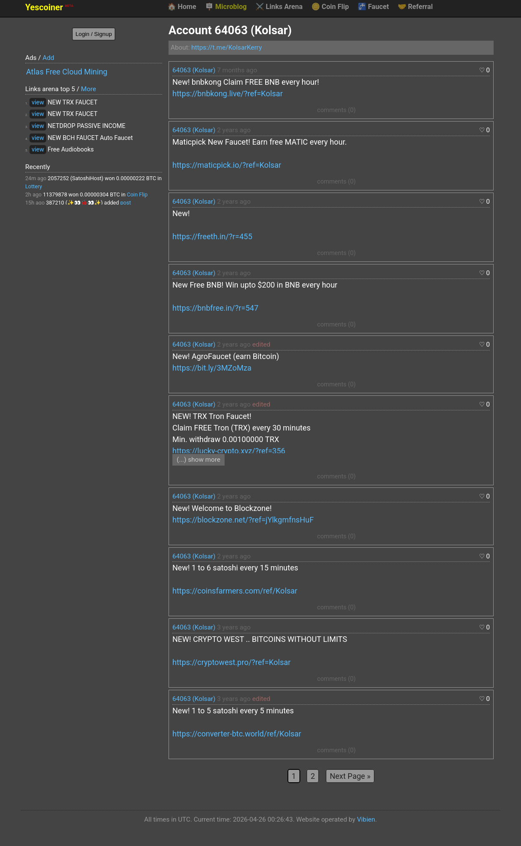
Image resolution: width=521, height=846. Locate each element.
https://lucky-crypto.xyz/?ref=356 (228, 450)
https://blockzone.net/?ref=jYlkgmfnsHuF (243, 519)
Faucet (373, 7)
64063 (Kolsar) (194, 70)
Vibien (366, 819)
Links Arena (278, 7)
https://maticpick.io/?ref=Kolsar (226, 164)
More (88, 89)
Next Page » (350, 776)
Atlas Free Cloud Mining (66, 71)
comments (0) (336, 110)
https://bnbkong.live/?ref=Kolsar (227, 93)
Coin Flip (330, 7)
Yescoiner (49, 7)
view (38, 102)
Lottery (33, 186)
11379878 (55, 194)
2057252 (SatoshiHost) (76, 178)
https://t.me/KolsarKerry (226, 47)
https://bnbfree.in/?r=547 (215, 307)
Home (181, 7)
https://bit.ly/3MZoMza (212, 367)
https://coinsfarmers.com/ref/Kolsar (234, 590)
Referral (415, 7)
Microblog (226, 7)
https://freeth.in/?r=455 (212, 236)
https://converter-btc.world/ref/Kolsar (236, 733)
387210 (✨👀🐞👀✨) (74, 202)
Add (48, 58)
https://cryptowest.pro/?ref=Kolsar (231, 662)
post (125, 202)
